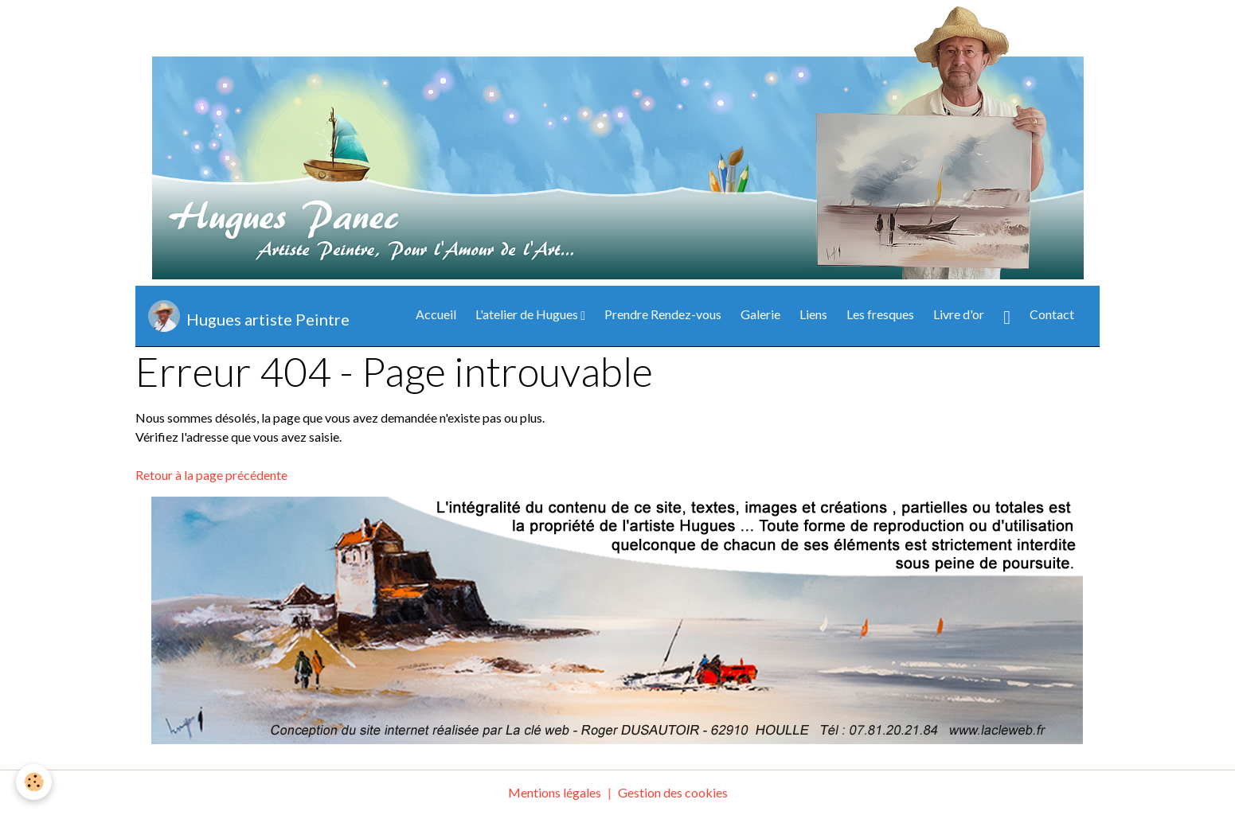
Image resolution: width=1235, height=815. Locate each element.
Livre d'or (958, 314)
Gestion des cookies (673, 792)
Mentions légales (554, 792)
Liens (813, 314)
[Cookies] (34, 782)
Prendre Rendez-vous (662, 314)
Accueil (436, 314)
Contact (1052, 314)
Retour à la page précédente (211, 474)
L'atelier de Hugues (527, 314)
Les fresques (880, 314)
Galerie (760, 314)
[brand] (249, 316)
